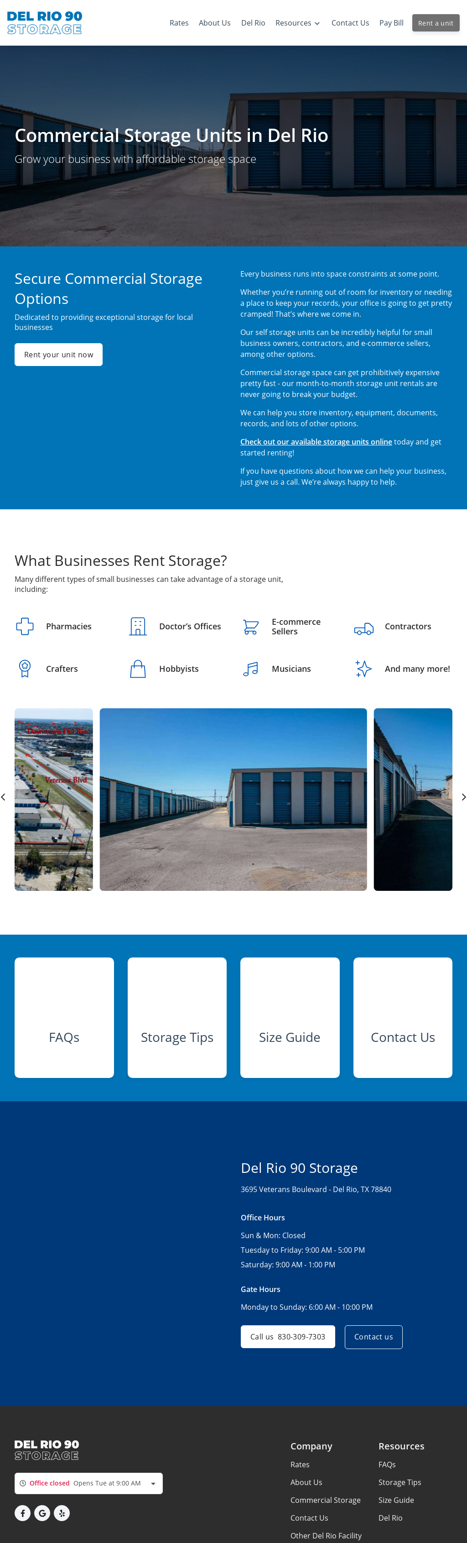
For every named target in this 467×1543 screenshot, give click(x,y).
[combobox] (89, 1488)
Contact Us (309, 1522)
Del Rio (391, 1522)
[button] (23, 1518)
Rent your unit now (58, 355)
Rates (300, 1469)
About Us (306, 1487)
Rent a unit (436, 23)
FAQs (387, 1469)
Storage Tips (400, 1487)
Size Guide (396, 1505)
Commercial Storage (326, 1505)
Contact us (375, 1342)
